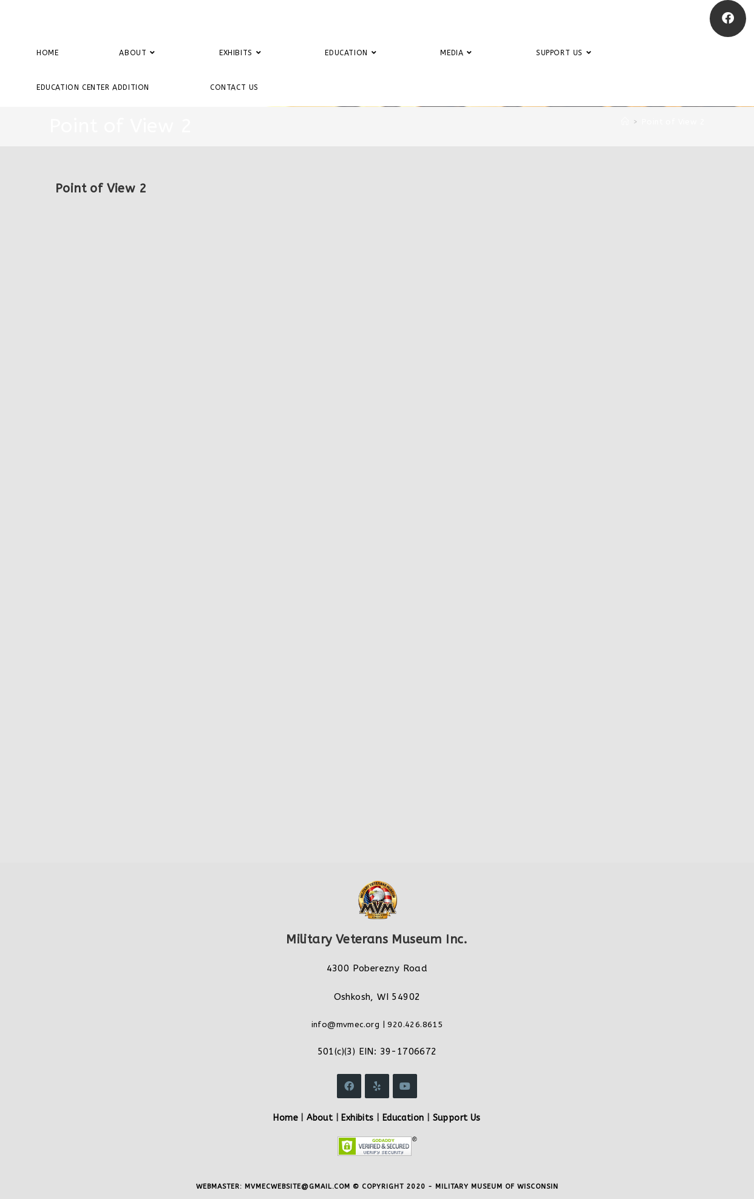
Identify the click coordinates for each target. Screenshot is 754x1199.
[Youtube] (405, 1086)
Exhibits (357, 1118)
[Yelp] (377, 1086)
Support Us (457, 1118)
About (320, 1118)
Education (403, 1118)
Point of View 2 (673, 121)
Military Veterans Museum (99, 18)
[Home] (625, 121)
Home (285, 1118)
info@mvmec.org (345, 1024)
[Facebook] (728, 18)
